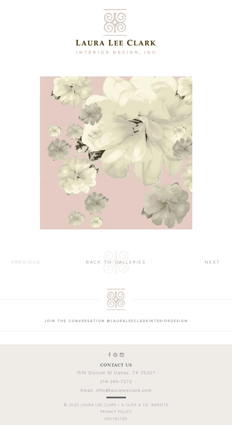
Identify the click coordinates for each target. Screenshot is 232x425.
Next (213, 262)
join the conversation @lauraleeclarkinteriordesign (116, 321)
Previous (26, 262)
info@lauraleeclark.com (124, 390)
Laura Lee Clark (116, 31)
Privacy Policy (116, 412)
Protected (116, 419)
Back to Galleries (116, 262)
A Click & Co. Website (144, 405)
